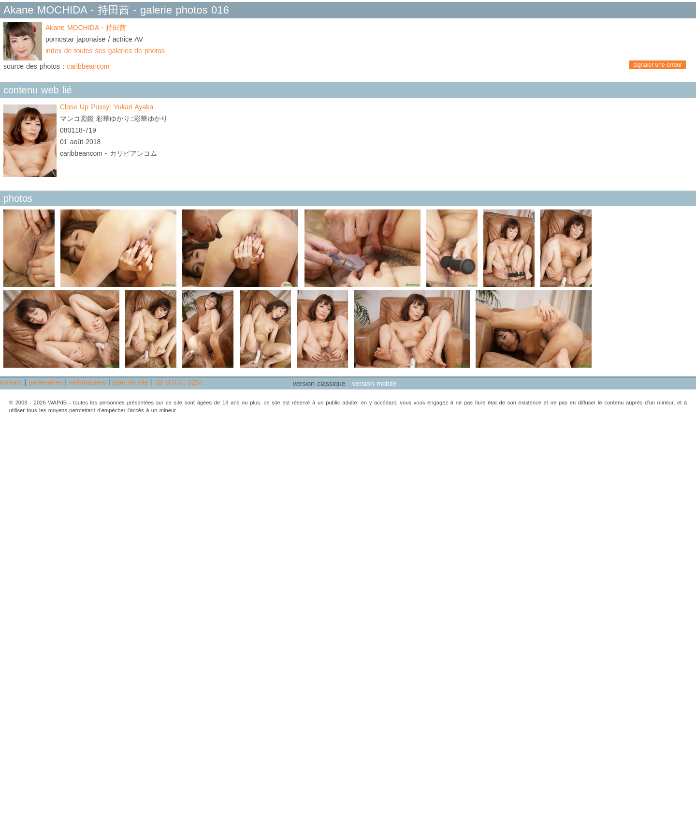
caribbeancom (88, 66)
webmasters (87, 382)
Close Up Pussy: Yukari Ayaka (106, 107)
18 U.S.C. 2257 (179, 382)
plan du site (130, 382)
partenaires (45, 382)
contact (11, 382)
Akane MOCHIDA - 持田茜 (85, 27)
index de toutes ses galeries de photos (105, 51)
